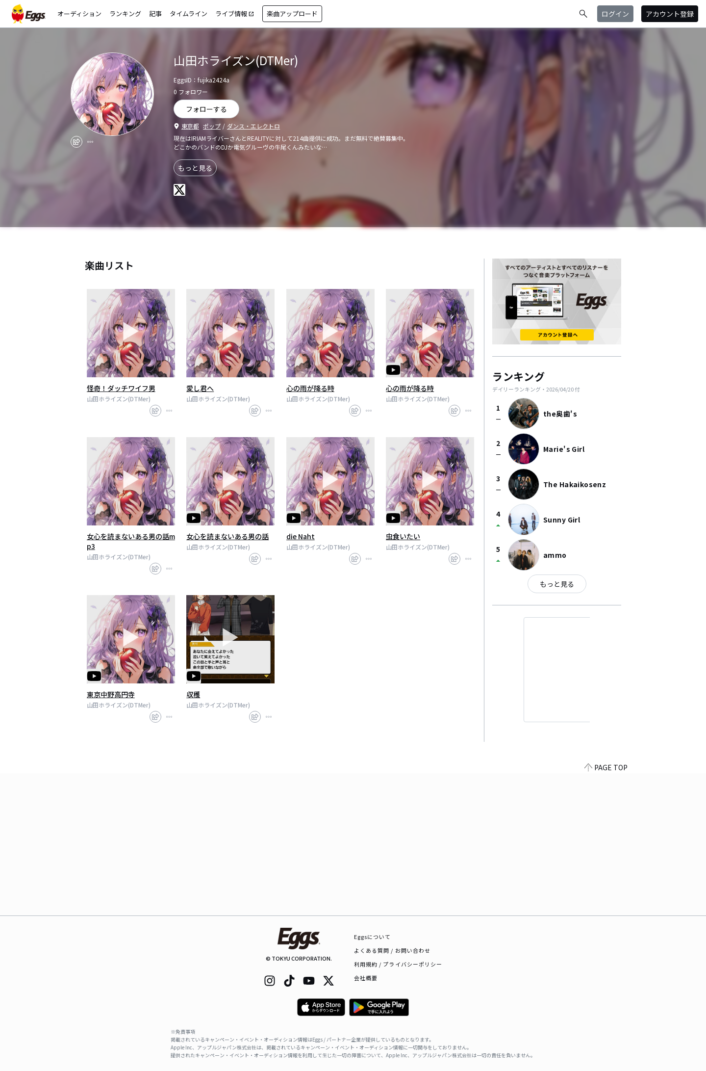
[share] (76, 142)
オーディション (79, 13)
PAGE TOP (606, 909)
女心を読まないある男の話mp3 (131, 541)
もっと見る (195, 168)
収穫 (193, 694)
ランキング (125, 13)
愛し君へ (200, 388)
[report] (90, 142)
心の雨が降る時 (310, 388)
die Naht (300, 536)
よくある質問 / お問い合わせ (392, 950)
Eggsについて (372, 936)
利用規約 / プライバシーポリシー (398, 964)
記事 (155, 13)
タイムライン (188, 13)
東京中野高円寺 (111, 694)
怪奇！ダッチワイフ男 (121, 388)
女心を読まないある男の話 (227, 536)
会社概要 (366, 978)
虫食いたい (403, 536)
